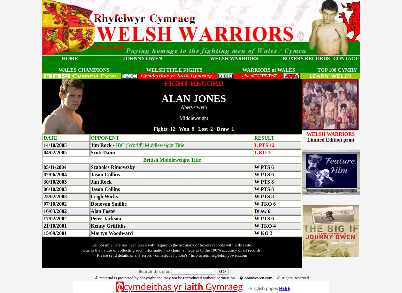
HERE (284, 288)
